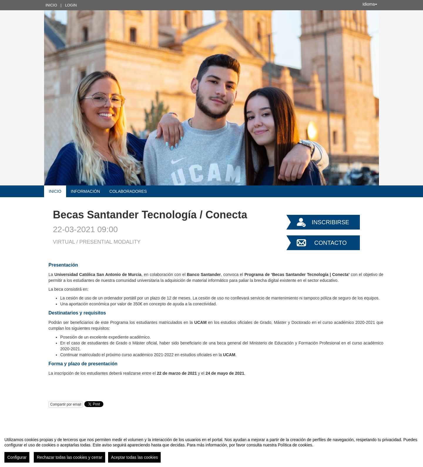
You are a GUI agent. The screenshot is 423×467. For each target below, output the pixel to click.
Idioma (369, 4)
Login (71, 5)
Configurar (16, 457)
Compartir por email (65, 404)
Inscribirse (330, 222)
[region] (211, 447)
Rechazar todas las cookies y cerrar (69, 457)
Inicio (51, 5)
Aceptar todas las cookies (134, 457)
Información (85, 191)
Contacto (330, 243)
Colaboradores (128, 191)
